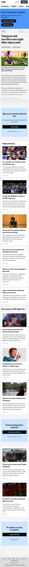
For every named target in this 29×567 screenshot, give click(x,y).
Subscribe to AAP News (9, 21)
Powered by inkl (14, 562)
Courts (21, 6)
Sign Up (24, 2)
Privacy (9, 558)
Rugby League (16, 47)
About (18, 558)
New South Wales (6, 47)
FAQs (13, 558)
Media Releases (14, 560)
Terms (4, 558)
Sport (3, 31)
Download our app (7, 25)
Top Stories (5, 6)
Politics (13, 6)
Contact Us (23, 558)
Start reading (14, 127)
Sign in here (18, 131)
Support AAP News (14, 534)
